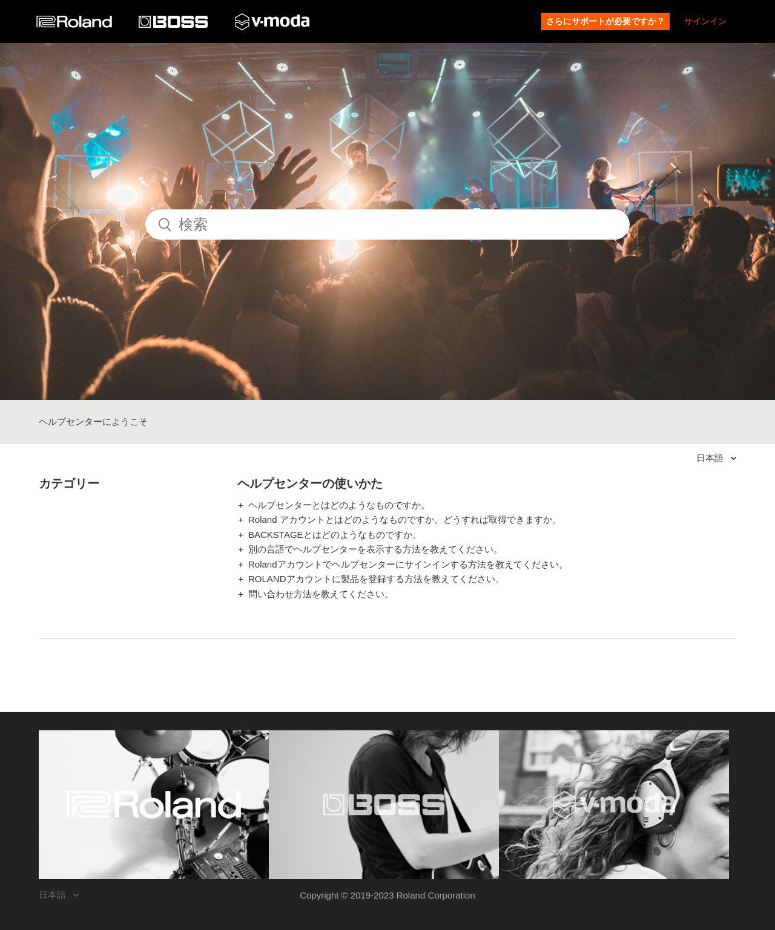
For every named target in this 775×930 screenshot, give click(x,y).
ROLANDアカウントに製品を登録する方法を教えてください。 (376, 579)
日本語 (711, 458)
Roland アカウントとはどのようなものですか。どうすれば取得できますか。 (404, 519)
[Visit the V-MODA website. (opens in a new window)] (614, 804)
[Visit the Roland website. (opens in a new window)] (154, 804)
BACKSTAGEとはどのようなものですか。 (334, 534)
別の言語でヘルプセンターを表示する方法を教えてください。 (375, 549)
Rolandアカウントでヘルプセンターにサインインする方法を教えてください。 (408, 564)
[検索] (387, 224)
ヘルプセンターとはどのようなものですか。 (339, 505)
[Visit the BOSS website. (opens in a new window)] (384, 804)
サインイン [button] (705, 21)
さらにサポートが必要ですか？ (605, 21)
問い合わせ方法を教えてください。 (321, 594)
